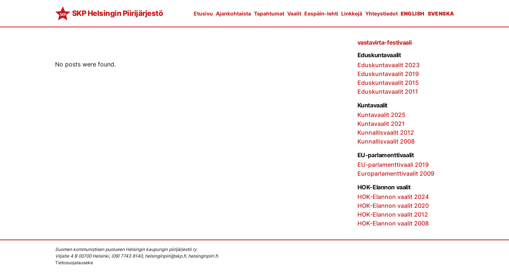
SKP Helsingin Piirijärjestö (117, 13)
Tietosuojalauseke (74, 262)
